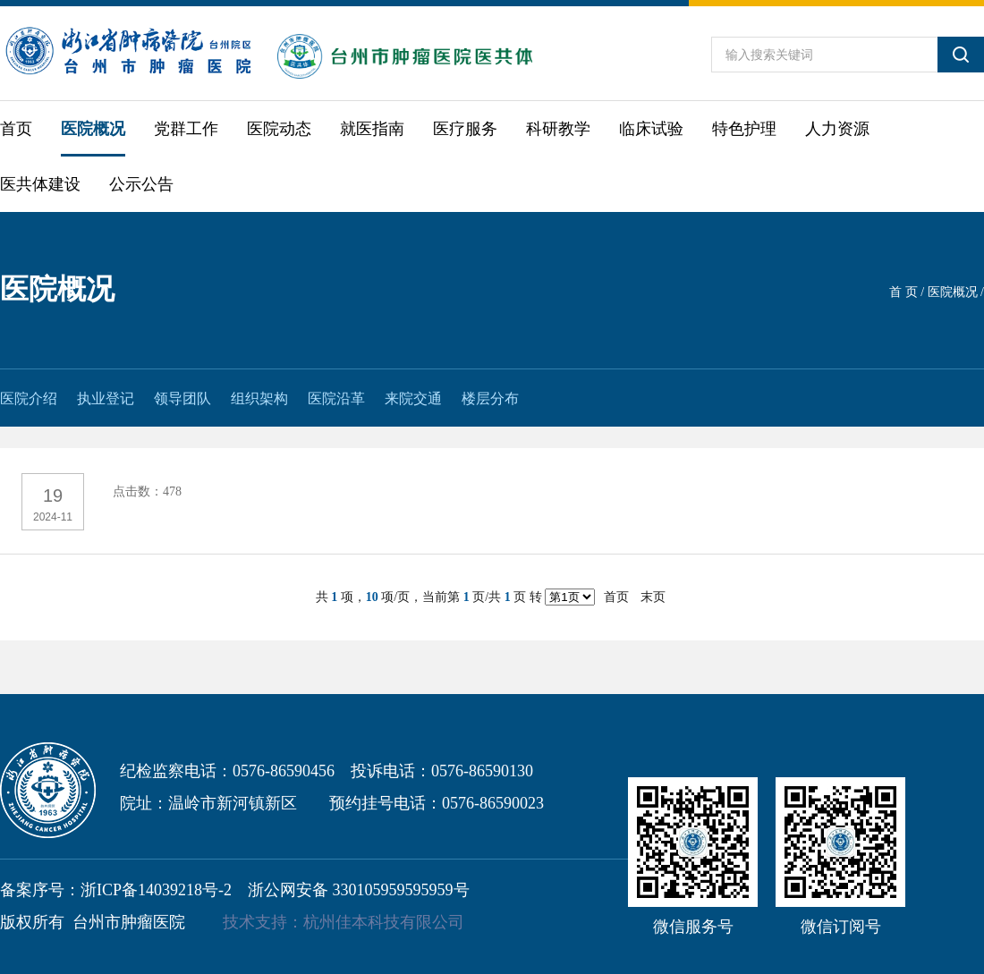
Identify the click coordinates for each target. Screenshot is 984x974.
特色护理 (744, 129)
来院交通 (413, 398)
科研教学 (558, 129)
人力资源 (837, 129)
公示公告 (141, 184)
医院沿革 (336, 398)
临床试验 (651, 129)
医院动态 (279, 129)
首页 (16, 129)
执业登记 (105, 398)
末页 (653, 597)
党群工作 (186, 129)
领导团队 (182, 398)
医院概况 (93, 129)
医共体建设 (40, 184)
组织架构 (259, 398)
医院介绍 (28, 398)
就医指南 (372, 129)
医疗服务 (465, 129)
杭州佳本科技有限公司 (383, 922)
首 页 (903, 292)
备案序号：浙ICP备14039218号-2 (116, 890)
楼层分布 (490, 398)
